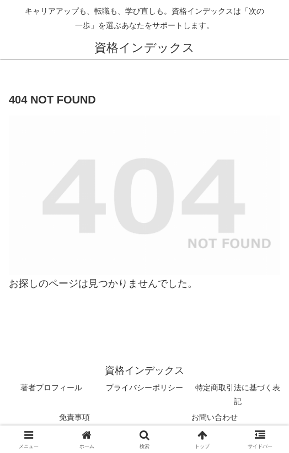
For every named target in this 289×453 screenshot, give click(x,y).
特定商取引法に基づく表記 (237, 394)
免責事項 (74, 417)
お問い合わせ (214, 417)
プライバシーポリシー (144, 387)
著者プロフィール (51, 387)
